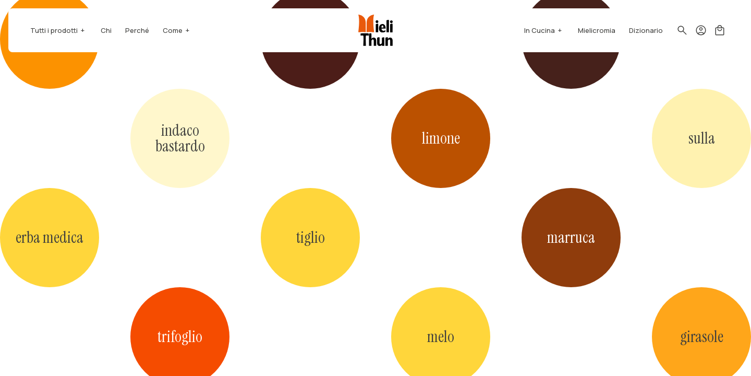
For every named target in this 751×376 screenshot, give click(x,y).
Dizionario (646, 30)
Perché (137, 30)
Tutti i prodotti (54, 30)
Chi (106, 30)
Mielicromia (596, 30)
